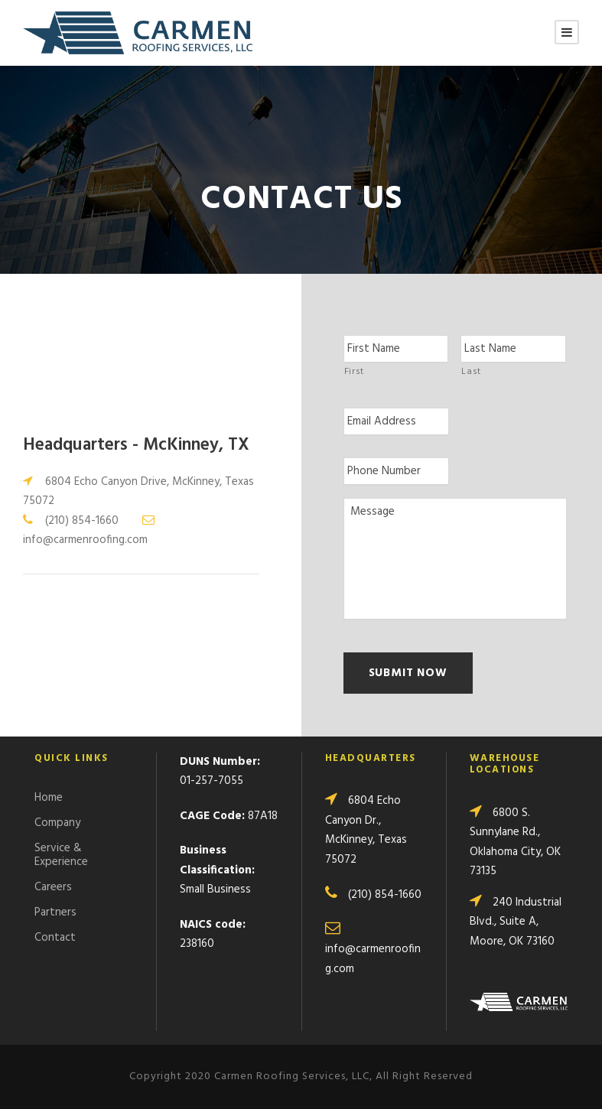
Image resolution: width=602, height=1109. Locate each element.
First (354, 371)
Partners (55, 912)
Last (471, 371)
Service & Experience (61, 855)
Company (57, 823)
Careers (53, 887)
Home (48, 798)
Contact (55, 938)
